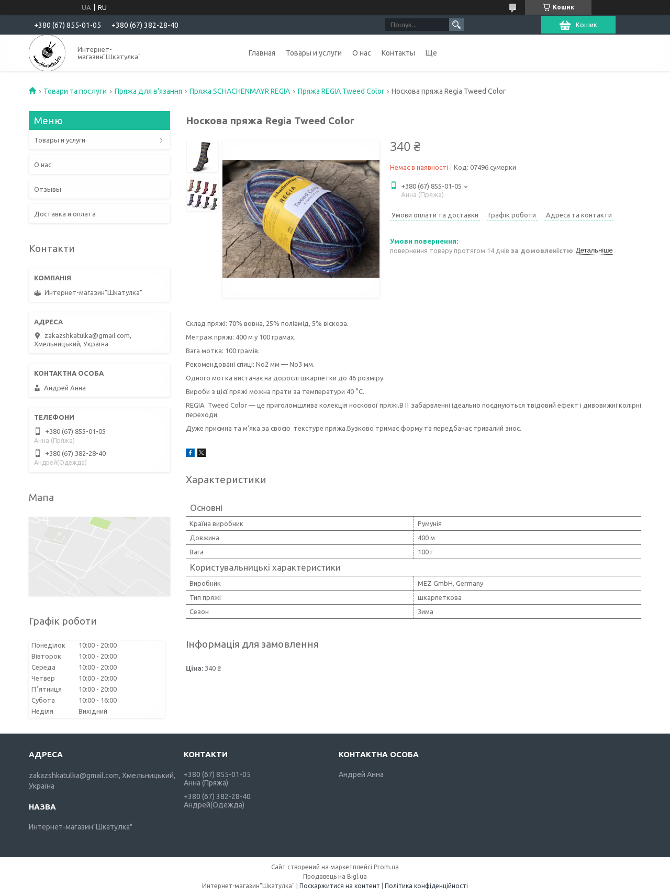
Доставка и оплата (65, 213)
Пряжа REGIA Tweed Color (341, 91)
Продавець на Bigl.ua (335, 876)
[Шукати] (456, 24)
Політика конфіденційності (426, 885)
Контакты (398, 53)
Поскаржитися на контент (339, 885)
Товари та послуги (75, 91)
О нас (361, 53)
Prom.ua (386, 867)
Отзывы (47, 189)
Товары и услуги (314, 53)
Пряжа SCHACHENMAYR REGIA (239, 91)
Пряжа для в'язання (148, 91)
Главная (262, 53)
